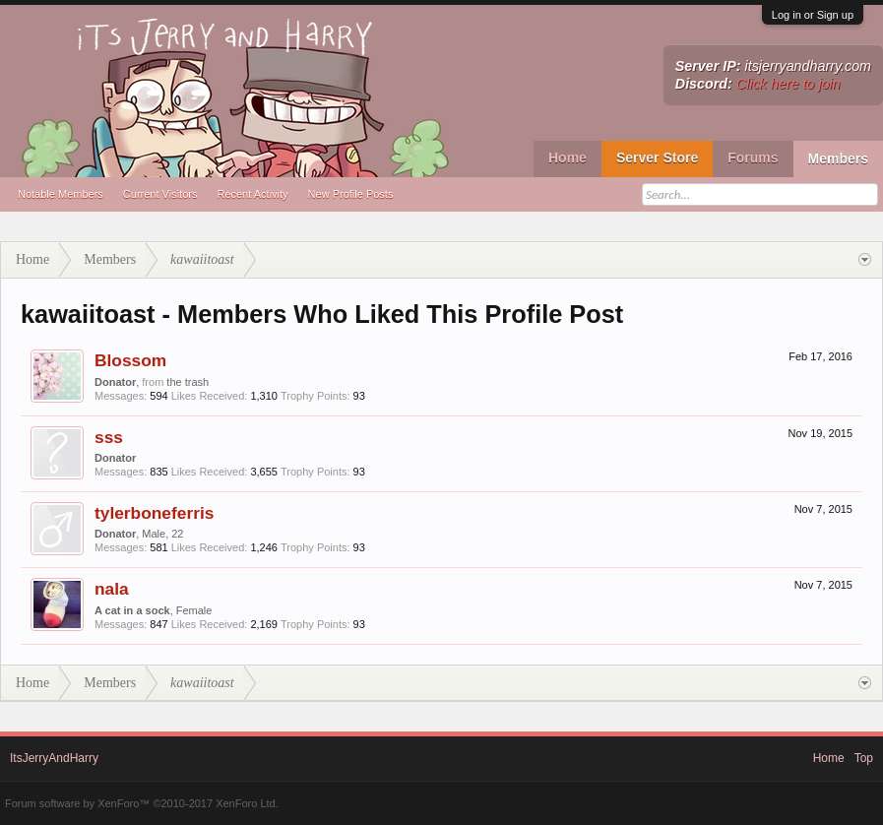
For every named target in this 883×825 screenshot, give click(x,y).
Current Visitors (160, 194)
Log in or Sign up (812, 15)
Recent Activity (252, 194)
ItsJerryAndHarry (54, 758)
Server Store (657, 157)
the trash (187, 382)
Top (863, 758)
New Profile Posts (351, 194)
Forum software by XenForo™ (142, 803)
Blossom (130, 360)
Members (838, 158)
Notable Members (60, 194)
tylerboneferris (154, 513)
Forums (752, 157)
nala (112, 589)
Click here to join (788, 84)
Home (567, 157)
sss (109, 437)
